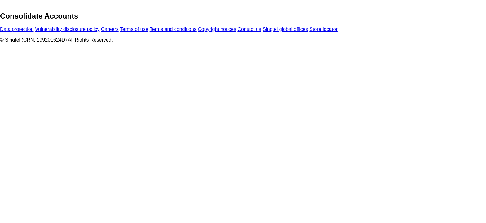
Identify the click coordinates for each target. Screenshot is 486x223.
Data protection (17, 29)
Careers (110, 29)
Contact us (249, 29)
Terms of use (134, 29)
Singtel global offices (285, 29)
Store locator (323, 29)
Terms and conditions (173, 29)
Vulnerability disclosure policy (67, 29)
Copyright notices (217, 29)
